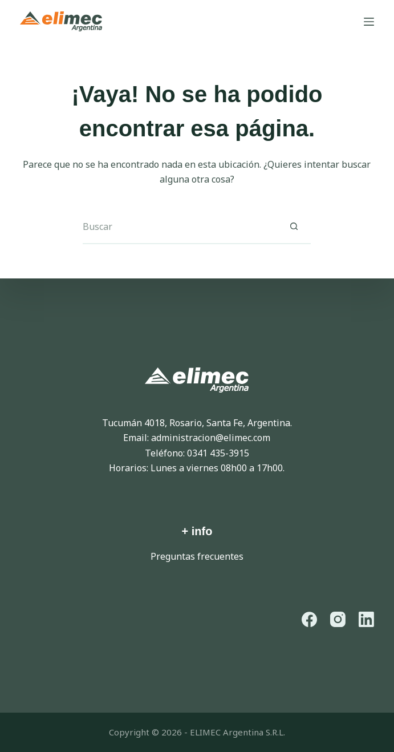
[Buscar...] (180, 227)
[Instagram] (338, 619)
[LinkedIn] (366, 619)
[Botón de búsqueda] (294, 227)
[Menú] (369, 22)
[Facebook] (309, 619)
